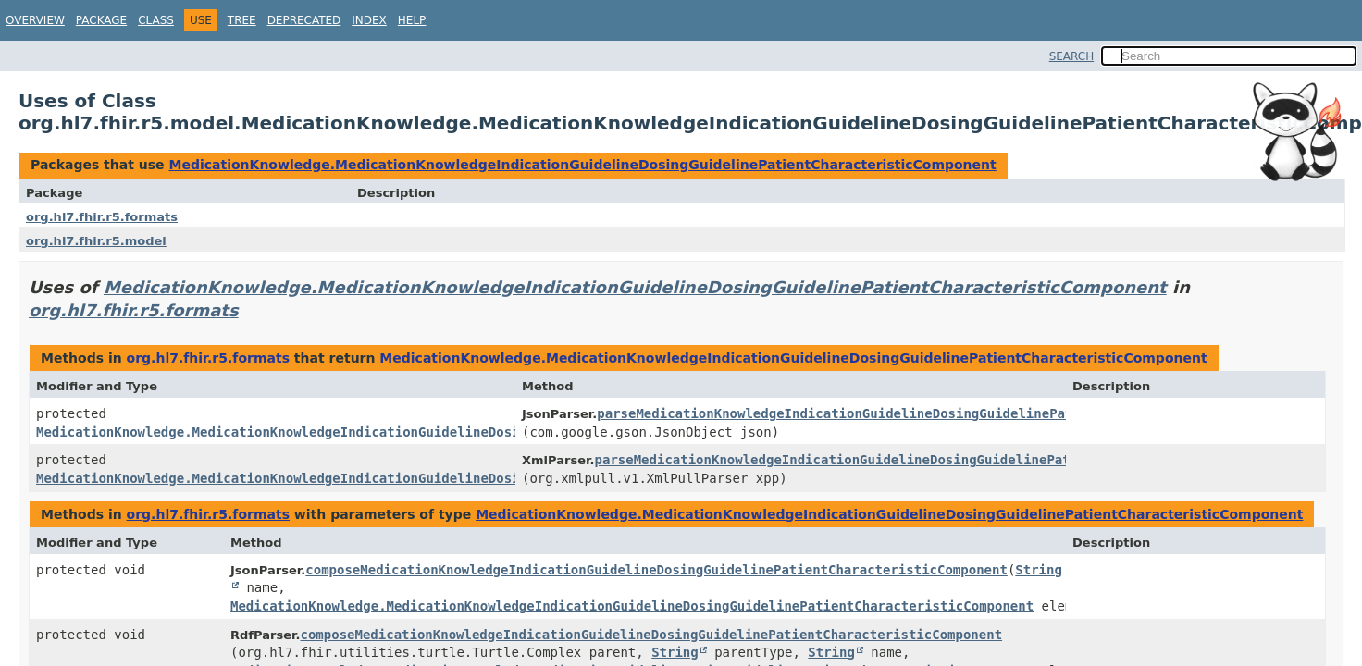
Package (101, 20)
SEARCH (1072, 56)
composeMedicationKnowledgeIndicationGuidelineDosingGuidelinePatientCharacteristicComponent (656, 569)
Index (369, 20)
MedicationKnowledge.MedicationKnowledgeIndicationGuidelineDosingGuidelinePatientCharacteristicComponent (582, 164)
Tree (242, 20)
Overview (35, 20)
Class (156, 20)
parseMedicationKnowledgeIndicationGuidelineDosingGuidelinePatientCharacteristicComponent (940, 413)
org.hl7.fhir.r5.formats (102, 217)
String (675, 652)
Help (412, 20)
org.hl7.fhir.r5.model (96, 241)
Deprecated (304, 20)
